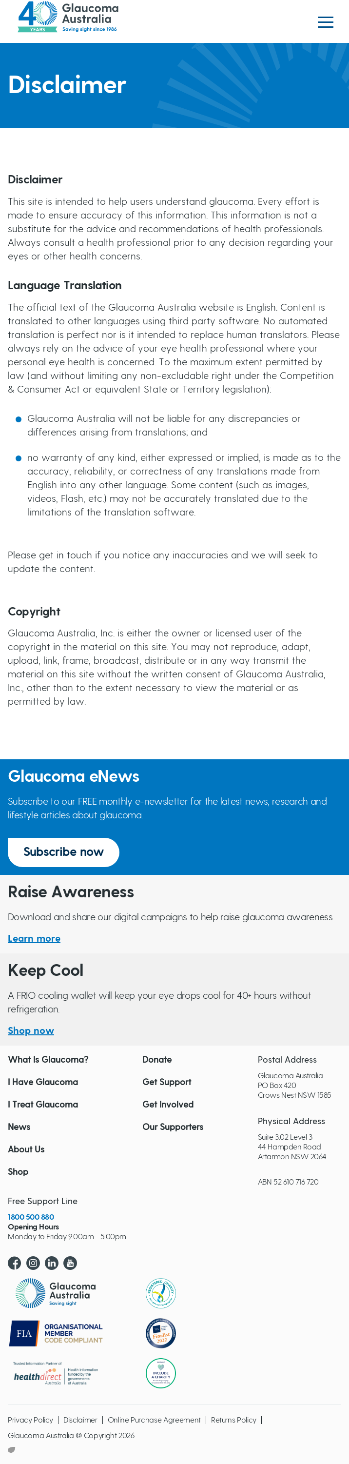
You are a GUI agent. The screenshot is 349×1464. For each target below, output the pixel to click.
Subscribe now (63, 852)
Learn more (34, 939)
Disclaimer (80, 1420)
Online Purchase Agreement (154, 1420)
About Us (26, 1150)
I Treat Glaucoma (43, 1105)
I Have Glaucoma (43, 1082)
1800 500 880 (31, 1217)
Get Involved (168, 1105)
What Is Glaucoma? (48, 1060)
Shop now (31, 1031)
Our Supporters (172, 1127)
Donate (157, 1060)
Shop (18, 1172)
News (19, 1127)
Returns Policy (233, 1420)
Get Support (166, 1082)
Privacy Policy (30, 1420)
